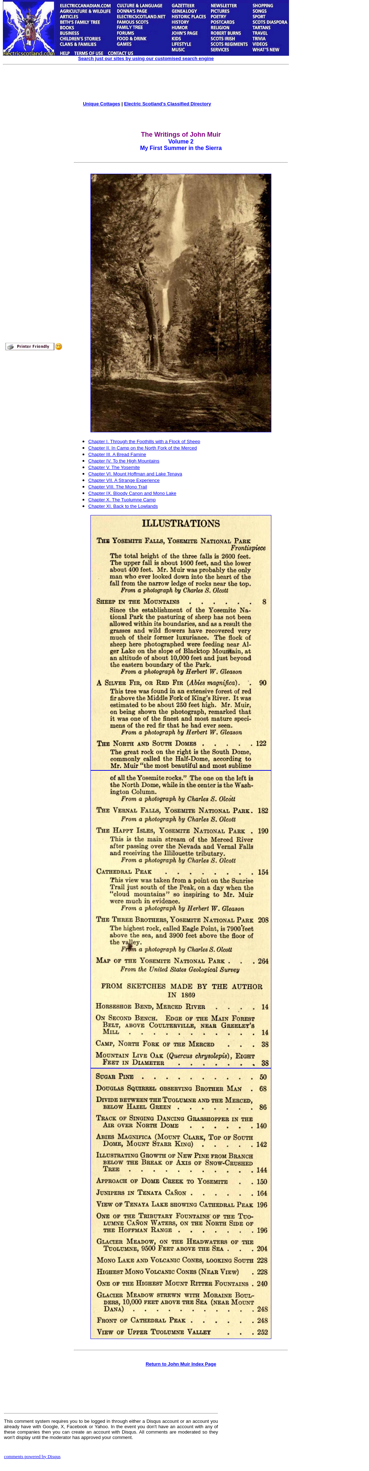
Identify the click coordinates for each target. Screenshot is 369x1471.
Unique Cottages (101, 103)
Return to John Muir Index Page (181, 1364)
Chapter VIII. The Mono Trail (117, 486)
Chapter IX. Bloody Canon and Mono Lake (132, 493)
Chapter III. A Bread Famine (117, 454)
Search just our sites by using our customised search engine (146, 58)
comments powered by (32, 1456)
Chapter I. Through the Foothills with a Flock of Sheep (144, 441)
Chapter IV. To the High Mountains (123, 461)
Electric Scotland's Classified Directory (167, 103)
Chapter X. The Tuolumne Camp (122, 499)
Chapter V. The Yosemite (114, 467)
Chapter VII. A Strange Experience (124, 480)
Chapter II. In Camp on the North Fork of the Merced (142, 448)
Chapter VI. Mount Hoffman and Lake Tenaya (135, 474)
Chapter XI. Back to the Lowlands (123, 506)
